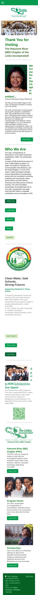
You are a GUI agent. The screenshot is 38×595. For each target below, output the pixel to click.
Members (10, 219)
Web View (29, 576)
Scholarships (22, 383)
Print (8, 576)
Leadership (10, 210)
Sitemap (15, 576)
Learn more (13, 471)
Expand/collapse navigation (19, 2)
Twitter (15, 587)
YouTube (9, 592)
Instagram (16, 589)
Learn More (11, 354)
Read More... (26, 139)
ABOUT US (11, 201)
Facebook (8, 589)
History (9, 228)
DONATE (10, 237)
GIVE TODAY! (11, 336)
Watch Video (11, 345)
